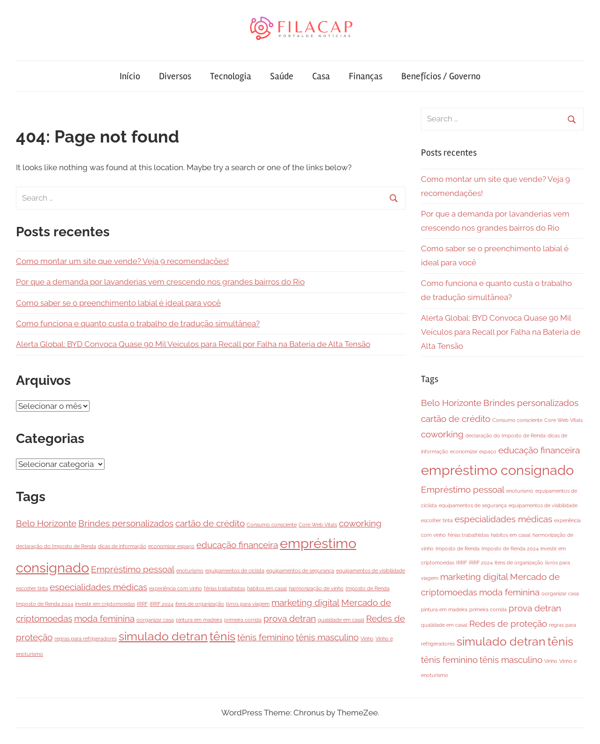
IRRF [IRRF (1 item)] (142, 604)
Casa (321, 76)
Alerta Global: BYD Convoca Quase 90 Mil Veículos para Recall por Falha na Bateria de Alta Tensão (193, 344)
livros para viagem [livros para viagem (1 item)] (248, 604)
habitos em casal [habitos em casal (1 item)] (267, 588)
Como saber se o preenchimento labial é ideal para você (118, 303)
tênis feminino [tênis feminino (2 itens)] (265, 637)
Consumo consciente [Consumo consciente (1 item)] (272, 524)
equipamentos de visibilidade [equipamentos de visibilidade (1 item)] (370, 570)
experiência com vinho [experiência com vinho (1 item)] (175, 588)
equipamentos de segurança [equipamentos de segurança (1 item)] (300, 570)
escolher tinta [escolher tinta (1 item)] (32, 588)
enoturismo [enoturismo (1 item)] (189, 570)
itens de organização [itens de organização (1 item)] (199, 604)
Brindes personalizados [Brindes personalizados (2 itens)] (125, 523)
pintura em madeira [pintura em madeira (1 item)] (199, 620)
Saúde (281, 76)
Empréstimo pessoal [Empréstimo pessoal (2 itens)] (132, 569)
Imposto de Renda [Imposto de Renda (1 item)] (367, 588)
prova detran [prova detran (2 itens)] (289, 618)
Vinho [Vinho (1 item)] (367, 638)
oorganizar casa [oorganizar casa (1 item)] (155, 620)
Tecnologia (230, 76)
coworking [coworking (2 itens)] (360, 523)
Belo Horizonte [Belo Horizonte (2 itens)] (46, 523)
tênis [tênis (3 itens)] (222, 636)
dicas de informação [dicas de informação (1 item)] (122, 546)
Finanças (365, 76)
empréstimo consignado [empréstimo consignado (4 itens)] (497, 470)
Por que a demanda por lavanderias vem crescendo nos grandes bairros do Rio (160, 281)
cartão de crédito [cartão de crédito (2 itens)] (210, 523)
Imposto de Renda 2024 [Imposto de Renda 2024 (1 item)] (44, 604)
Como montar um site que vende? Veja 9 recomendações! (122, 261)
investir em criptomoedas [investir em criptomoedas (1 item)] (105, 604)
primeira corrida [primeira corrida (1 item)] (243, 620)
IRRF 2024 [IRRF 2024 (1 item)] (161, 604)
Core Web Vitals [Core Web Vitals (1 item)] (318, 524)
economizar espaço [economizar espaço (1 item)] (171, 546)
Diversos (175, 76)
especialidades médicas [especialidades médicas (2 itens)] (98, 587)
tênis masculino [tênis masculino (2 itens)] (327, 637)
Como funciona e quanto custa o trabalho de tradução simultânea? (138, 323)
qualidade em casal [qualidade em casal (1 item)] (341, 620)
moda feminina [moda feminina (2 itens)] (104, 618)
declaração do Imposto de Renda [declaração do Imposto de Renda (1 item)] (56, 546)
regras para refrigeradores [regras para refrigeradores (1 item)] (85, 638)
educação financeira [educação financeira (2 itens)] (237, 545)
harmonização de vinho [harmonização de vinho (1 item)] (316, 588)
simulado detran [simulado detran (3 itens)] (163, 636)
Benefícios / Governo (440, 76)
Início (130, 76)
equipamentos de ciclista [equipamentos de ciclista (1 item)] (234, 570)
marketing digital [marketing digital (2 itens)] (305, 602)
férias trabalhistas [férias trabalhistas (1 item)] (224, 588)
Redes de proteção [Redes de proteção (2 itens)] (508, 623)
